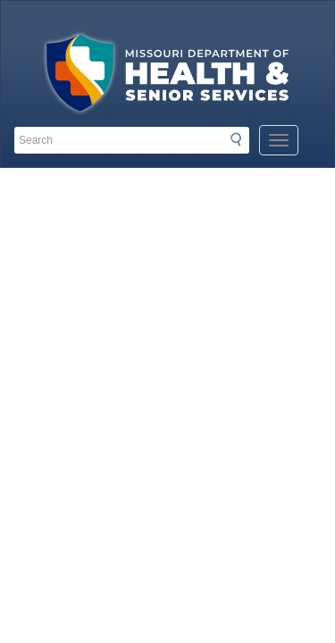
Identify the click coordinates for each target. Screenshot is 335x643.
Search (241, 139)
